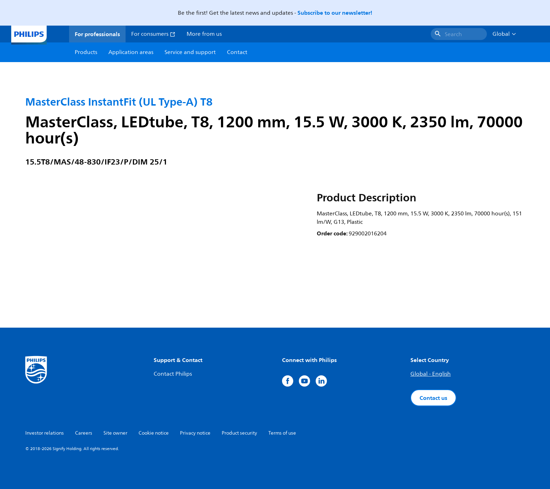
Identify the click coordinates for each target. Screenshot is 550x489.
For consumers (153, 34)
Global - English (430, 374)
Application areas (130, 52)
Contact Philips (173, 374)
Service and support (190, 52)
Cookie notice (154, 433)
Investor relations (44, 433)
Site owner (115, 433)
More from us (204, 34)
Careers (83, 433)
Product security (239, 433)
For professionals (97, 34)
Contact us (433, 398)
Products (86, 52)
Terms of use (282, 433)
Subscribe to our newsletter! (334, 13)
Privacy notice (195, 433)
